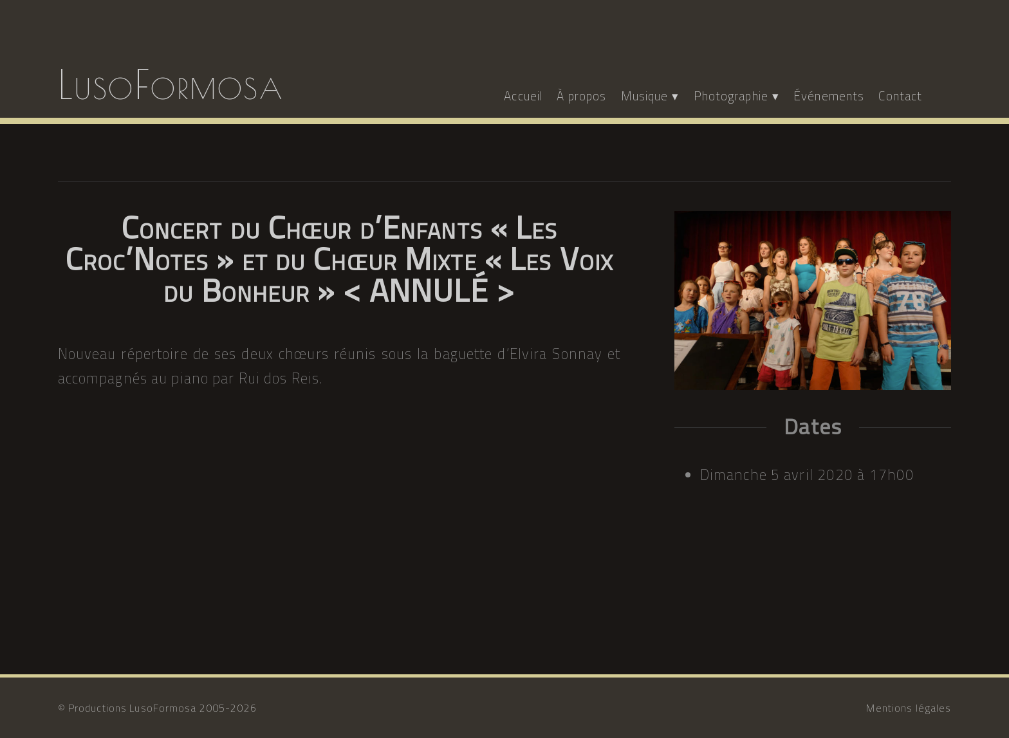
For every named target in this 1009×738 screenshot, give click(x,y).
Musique (645, 95)
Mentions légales (908, 707)
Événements (828, 95)
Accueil (523, 95)
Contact (900, 95)
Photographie (731, 95)
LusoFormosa (171, 84)
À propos (581, 95)
